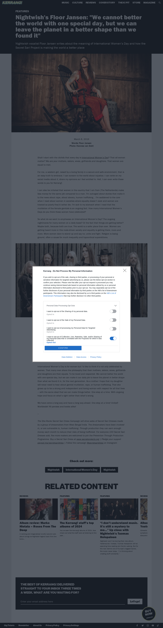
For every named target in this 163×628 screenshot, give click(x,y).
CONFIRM (63, 348)
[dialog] (81, 314)
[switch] (113, 311)
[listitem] (81, 305)
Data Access (81, 357)
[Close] (125, 271)
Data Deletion (67, 357)
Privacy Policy (95, 357)
